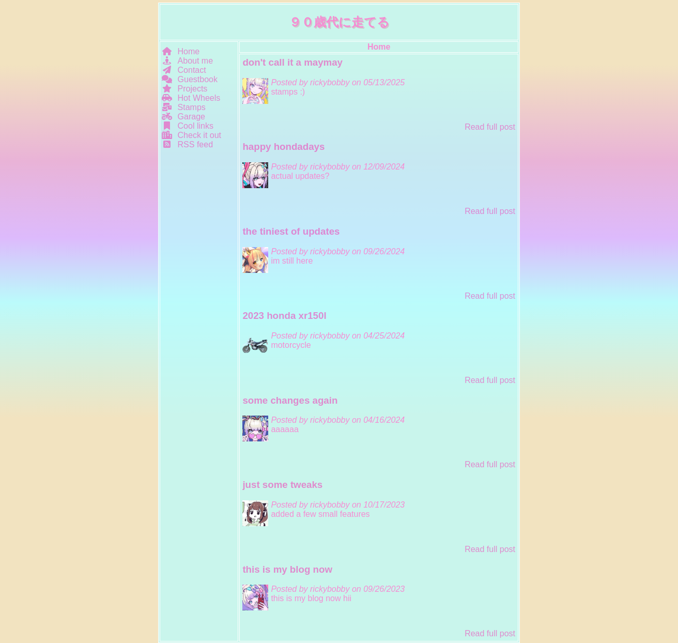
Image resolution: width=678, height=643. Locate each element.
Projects (184, 88)
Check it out (191, 135)
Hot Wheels (191, 98)
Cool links (187, 125)
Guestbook (190, 79)
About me (187, 60)
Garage (183, 116)
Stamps (184, 107)
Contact (184, 70)
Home (180, 51)
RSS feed (187, 144)
